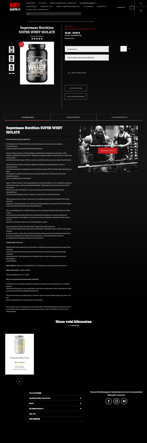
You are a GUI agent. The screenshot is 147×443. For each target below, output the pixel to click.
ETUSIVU (30, 21)
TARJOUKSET (30, 3)
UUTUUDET (43, 3)
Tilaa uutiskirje (35, 393)
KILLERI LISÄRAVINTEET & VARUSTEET (63, 3)
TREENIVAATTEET (46, 6)
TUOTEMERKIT (88, 6)
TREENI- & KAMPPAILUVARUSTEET (68, 6)
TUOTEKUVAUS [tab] (27, 117)
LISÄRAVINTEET (31, 6)
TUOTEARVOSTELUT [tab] (119, 117)
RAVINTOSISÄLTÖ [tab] (73, 117)
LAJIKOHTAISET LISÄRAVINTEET (37, 9)
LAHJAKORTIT (102, 6)
